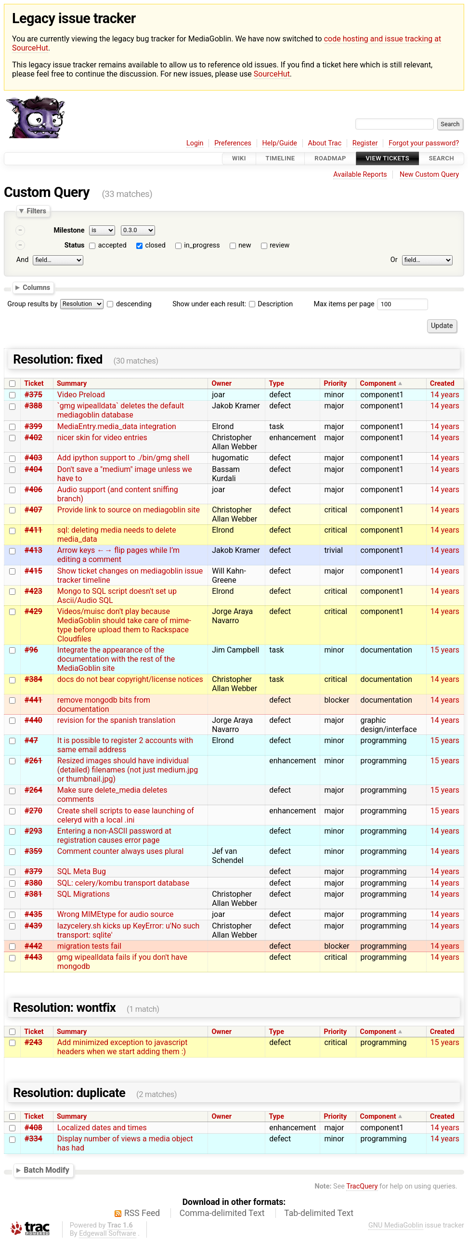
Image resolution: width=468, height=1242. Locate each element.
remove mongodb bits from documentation (103, 704)
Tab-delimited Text (318, 1213)
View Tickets (387, 158)
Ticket (33, 383)
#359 (33, 851)
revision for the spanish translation (116, 720)
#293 (33, 831)
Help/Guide (279, 143)
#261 (33, 760)
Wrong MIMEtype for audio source (115, 914)
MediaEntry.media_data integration (116, 426)
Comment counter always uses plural (120, 851)
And (22, 260)
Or (394, 260)
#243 (33, 1042)
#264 (33, 790)
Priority (335, 383)
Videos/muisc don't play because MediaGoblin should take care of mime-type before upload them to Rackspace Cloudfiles (124, 625)
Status (75, 245)
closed (155, 245)
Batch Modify (46, 1170)
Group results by (32, 304)
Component (378, 383)
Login (195, 143)
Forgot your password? (424, 143)
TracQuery (361, 1186)
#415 (33, 570)
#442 (33, 946)
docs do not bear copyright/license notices (130, 679)
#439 (33, 925)
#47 (31, 740)
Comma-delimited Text (222, 1213)
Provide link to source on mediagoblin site (128, 509)
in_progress (202, 245)
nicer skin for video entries (102, 437)
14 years (444, 394)
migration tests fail (89, 946)
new (244, 245)
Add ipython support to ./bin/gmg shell (123, 457)
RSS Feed (142, 1213)
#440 (33, 720)
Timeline (280, 158)
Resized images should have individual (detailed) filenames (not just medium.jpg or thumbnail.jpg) (127, 770)
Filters (36, 211)
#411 (33, 530)
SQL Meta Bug (81, 871)
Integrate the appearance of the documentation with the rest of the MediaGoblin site (116, 659)
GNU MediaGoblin (395, 1225)
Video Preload (81, 394)
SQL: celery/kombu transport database (123, 883)
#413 (33, 550)
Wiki (239, 158)
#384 (33, 679)
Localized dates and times (102, 1127)
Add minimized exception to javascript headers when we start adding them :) (122, 1047)
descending (134, 304)
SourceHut (272, 73)
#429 (33, 611)
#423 (33, 591)
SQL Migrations (83, 894)
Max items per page (343, 304)
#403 (33, 457)
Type (276, 383)
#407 (33, 509)
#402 (33, 437)
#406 (33, 489)
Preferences (232, 143)
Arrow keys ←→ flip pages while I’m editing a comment (118, 555)
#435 (33, 914)
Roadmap (330, 158)
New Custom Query (429, 174)
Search (441, 158)
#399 (33, 426)
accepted (112, 245)
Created (442, 383)
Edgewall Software (107, 1233)
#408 (33, 1127)
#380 (33, 883)
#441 (33, 700)
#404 (33, 469)
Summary (72, 383)
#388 (33, 405)
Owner (221, 383)
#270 (33, 810)
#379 (33, 871)
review (279, 245)
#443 (33, 957)
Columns (36, 287)
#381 (33, 894)
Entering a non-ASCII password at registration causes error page (114, 835)
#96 (31, 649)
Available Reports (360, 174)
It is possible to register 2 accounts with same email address (125, 745)
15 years (444, 649)
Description (271, 304)
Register (365, 143)
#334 (33, 1138)
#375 (33, 394)
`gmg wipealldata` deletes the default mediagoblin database (120, 410)
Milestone (68, 230)
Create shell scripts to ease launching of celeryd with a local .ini (125, 815)
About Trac (325, 143)
